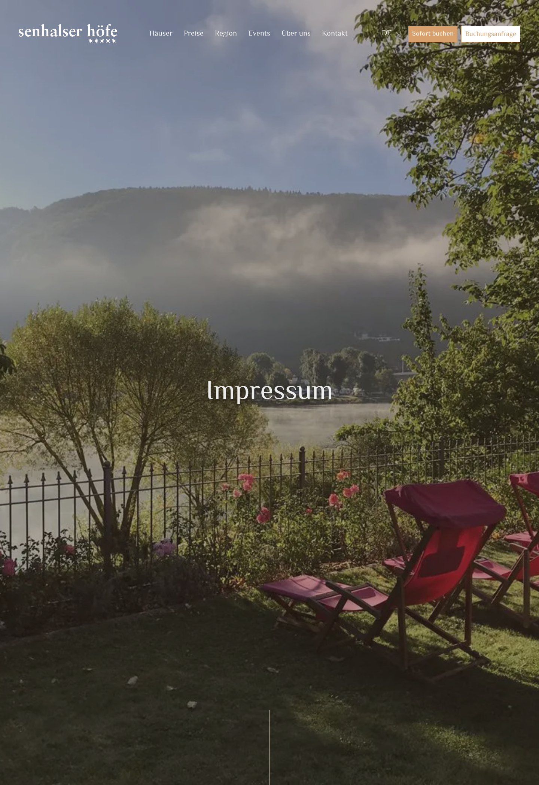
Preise (194, 34)
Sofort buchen (433, 34)
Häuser (161, 34)
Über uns (296, 34)
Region (226, 34)
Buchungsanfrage (490, 34)
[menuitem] (386, 34)
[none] (390, 34)
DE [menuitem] (387, 33)
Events (259, 34)
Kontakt (335, 34)
